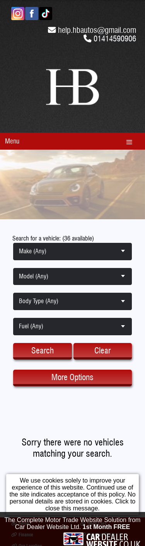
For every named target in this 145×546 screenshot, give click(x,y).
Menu (12, 141)
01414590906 (115, 38)
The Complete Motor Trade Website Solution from (73, 524)
